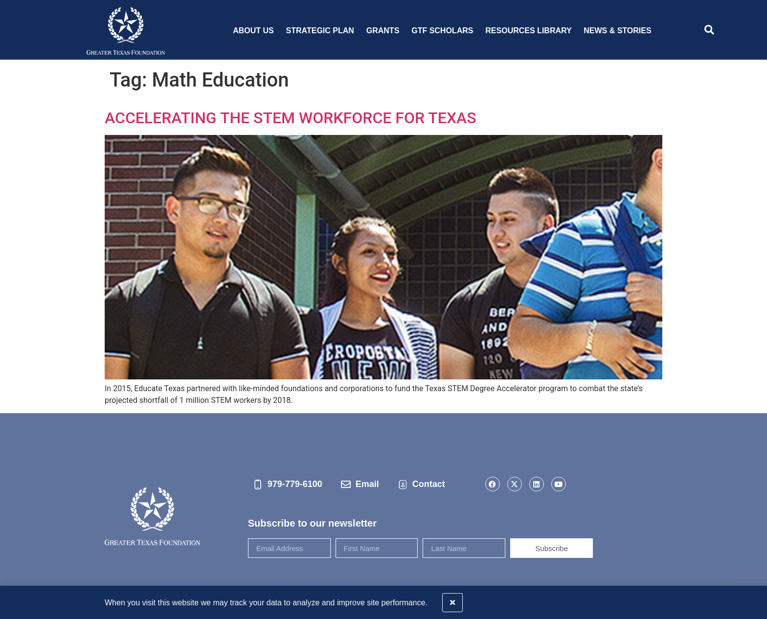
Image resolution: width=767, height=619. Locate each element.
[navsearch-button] (709, 31)
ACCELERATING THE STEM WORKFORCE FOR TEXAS (290, 118)
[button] (753, 600)
